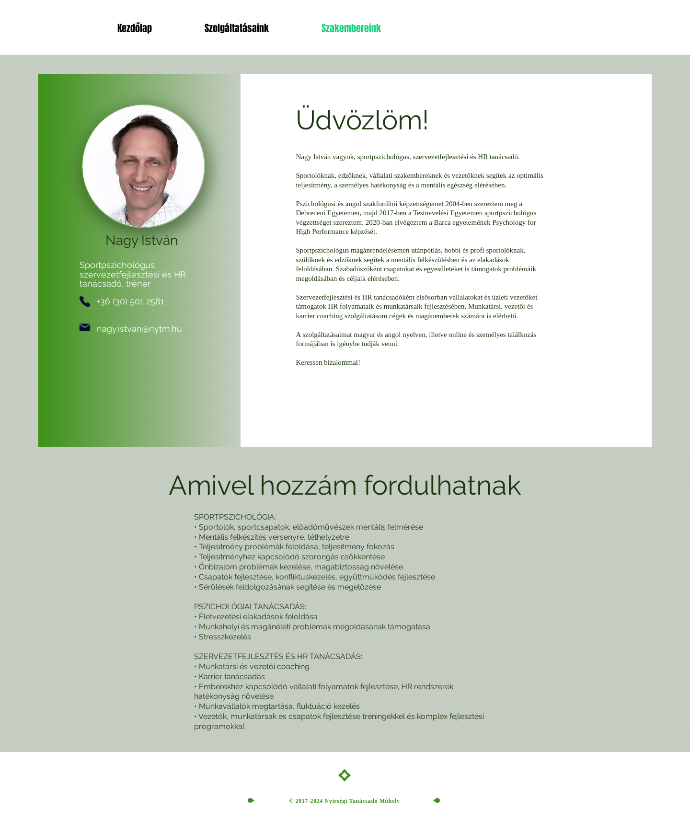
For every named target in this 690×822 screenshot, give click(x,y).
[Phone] (85, 301)
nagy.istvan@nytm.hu (139, 329)
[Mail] (85, 327)
